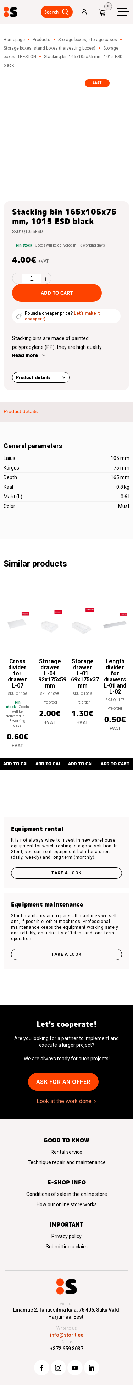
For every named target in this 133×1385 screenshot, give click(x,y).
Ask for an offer (63, 1082)
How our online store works (67, 1204)
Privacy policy (66, 1236)
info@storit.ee (66, 1335)
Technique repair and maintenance (67, 1162)
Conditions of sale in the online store (66, 1194)
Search (51, 12)
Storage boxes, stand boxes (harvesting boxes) (49, 48)
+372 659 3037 (66, 1348)
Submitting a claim (67, 1246)
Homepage (14, 39)
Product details (33, 377)
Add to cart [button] (49, 764)
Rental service (66, 1152)
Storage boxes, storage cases (87, 39)
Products (41, 39)
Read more (25, 355)
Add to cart (57, 292)
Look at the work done (64, 1101)
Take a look (66, 873)
